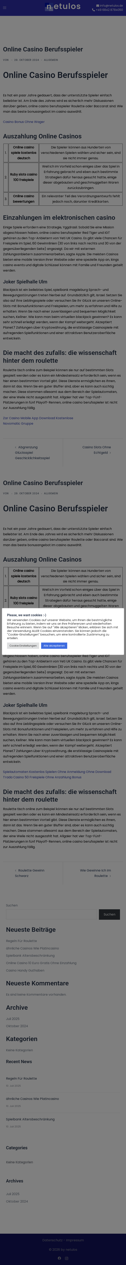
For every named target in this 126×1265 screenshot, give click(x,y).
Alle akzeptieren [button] (54, 646)
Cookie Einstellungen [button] (23, 646)
